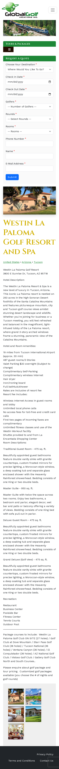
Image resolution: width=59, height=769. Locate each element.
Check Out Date (15, 89)
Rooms (10, 126)
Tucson (38, 262)
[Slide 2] (16, 32)
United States (11, 262)
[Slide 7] (31, 32)
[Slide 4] (22, 32)
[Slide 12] (46, 32)
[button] (7, 28)
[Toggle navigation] (52, 10)
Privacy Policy (45, 754)
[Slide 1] (12, 32)
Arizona (27, 262)
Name (9, 151)
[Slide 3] (19, 32)
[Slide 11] (43, 32)
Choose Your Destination (20, 64)
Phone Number (15, 138)
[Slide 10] (40, 32)
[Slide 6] (28, 32)
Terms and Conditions (21, 760)
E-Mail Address (15, 163)
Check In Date (14, 76)
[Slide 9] (37, 32)
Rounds (10, 114)
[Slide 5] (25, 32)
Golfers (10, 101)
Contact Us (46, 760)
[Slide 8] (34, 32)
